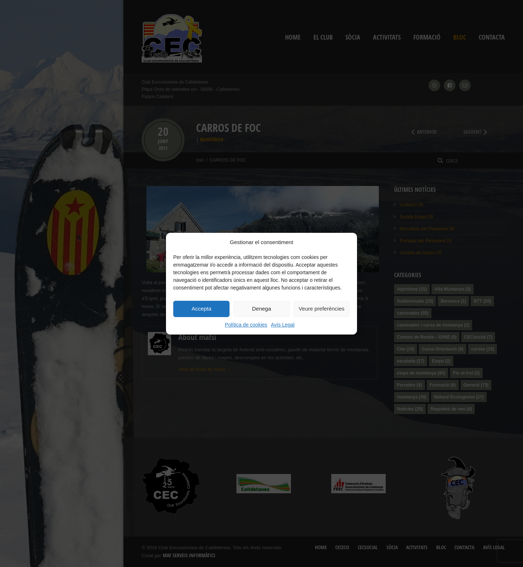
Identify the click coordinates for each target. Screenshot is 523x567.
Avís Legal (283, 325)
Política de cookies (246, 325)
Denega (261, 308)
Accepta (201, 308)
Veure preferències (321, 308)
